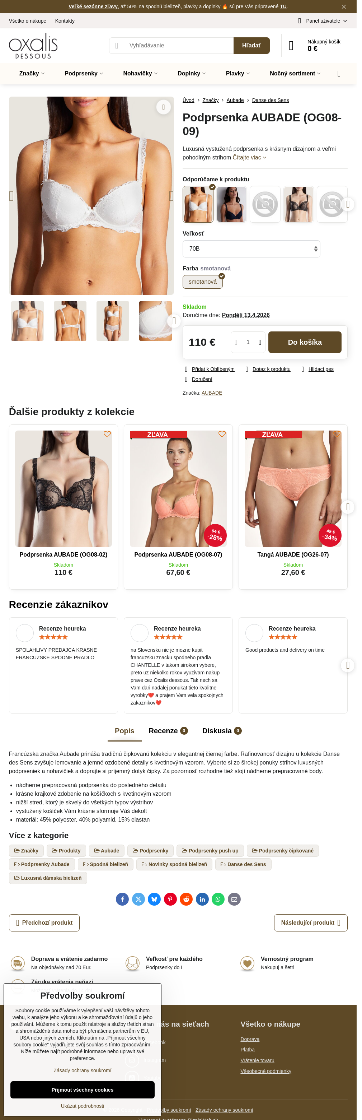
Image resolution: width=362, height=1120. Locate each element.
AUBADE (212, 393)
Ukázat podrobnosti (82, 1106)
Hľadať (251, 45)
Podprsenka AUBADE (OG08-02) (63, 555)
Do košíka (305, 342)
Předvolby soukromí (169, 1110)
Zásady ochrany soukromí (224, 1110)
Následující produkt (310, 923)
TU (283, 6)
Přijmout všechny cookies (83, 1090)
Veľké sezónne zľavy (93, 6)
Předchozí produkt (44, 923)
